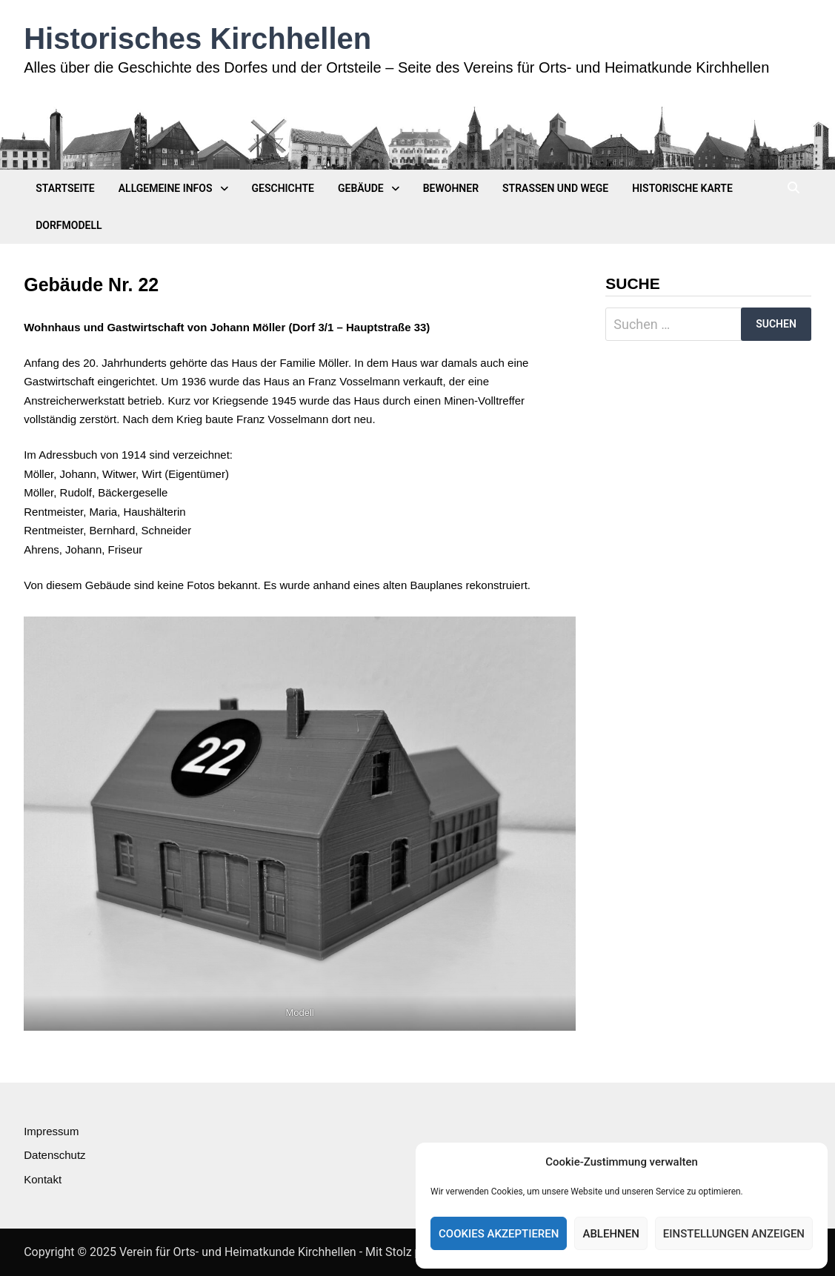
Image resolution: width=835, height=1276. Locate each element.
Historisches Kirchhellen (197, 38)
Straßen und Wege (555, 188)
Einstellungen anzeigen (734, 1233)
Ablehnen (610, 1233)
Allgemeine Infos (166, 188)
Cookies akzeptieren (499, 1233)
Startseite (65, 188)
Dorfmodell (69, 225)
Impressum (51, 1131)
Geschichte (283, 188)
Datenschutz (54, 1155)
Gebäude (361, 188)
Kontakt (42, 1179)
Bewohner (451, 188)
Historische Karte (682, 188)
